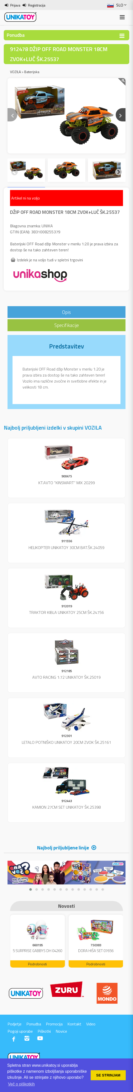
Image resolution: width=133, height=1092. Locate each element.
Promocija (54, 1024)
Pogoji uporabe (20, 1031)
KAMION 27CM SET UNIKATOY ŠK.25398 (66, 807)
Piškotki (44, 1031)
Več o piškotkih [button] (21, 1084)
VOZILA (15, 71)
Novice (61, 1031)
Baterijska (31, 71)
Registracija (36, 5)
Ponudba (33, 1024)
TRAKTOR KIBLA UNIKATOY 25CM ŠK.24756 (66, 612)
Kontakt (74, 1024)
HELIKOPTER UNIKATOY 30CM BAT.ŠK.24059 (66, 547)
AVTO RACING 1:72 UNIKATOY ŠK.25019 (66, 677)
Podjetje (15, 1024)
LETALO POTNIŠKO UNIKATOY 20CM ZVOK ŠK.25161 (66, 742)
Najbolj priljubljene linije (63, 847)
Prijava (15, 5)
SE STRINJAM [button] (108, 1075)
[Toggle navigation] (122, 36)
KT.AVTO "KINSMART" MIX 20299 (66, 483)
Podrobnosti (37, 964)
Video (90, 1024)
